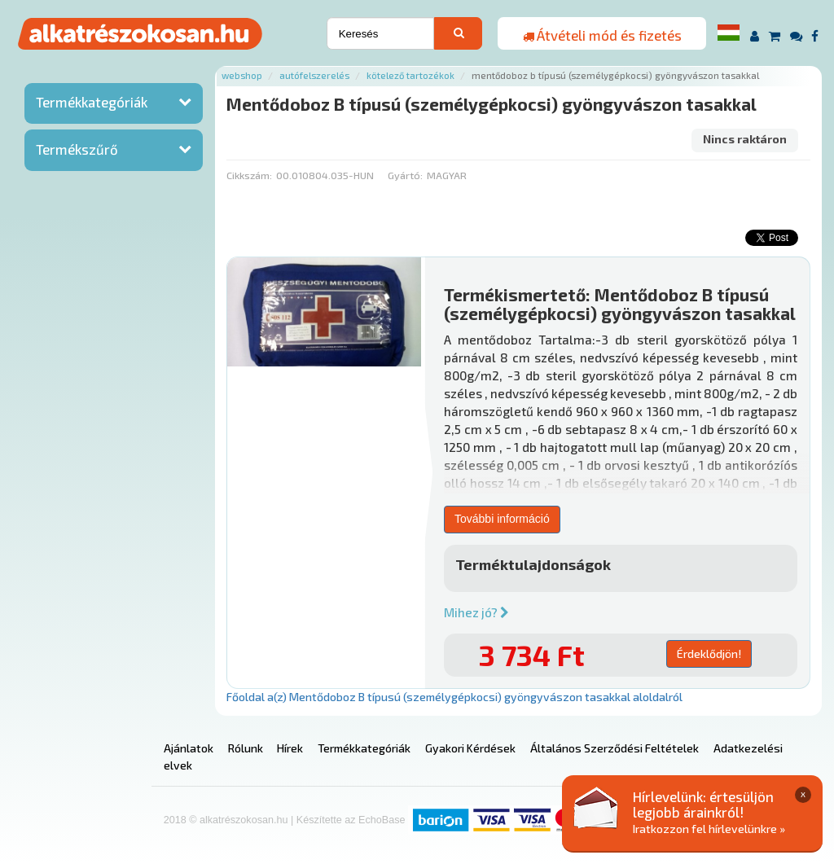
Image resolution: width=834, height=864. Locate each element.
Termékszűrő (77, 149)
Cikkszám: (249, 175)
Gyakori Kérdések (470, 748)
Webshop (242, 75)
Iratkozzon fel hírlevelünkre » (709, 828)
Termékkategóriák (91, 102)
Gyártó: (405, 175)
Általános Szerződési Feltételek (614, 748)
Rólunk (245, 748)
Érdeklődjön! (709, 653)
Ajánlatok (188, 748)
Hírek (290, 748)
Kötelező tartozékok (410, 75)
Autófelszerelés (314, 75)
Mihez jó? (476, 612)
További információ (502, 518)
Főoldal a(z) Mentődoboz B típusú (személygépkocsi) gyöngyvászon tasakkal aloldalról (454, 697)
